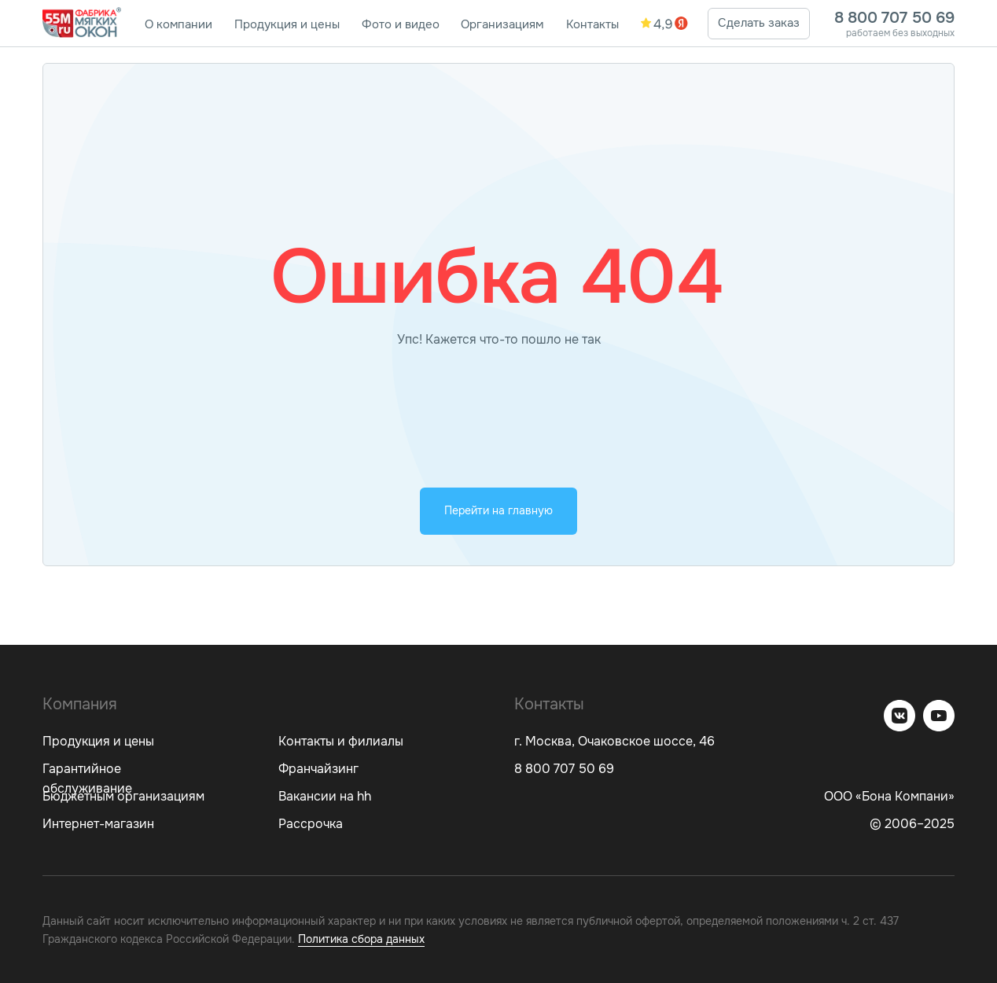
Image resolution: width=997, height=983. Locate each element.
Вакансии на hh (324, 796)
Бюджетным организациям (123, 796)
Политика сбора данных (361, 939)
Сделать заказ (759, 23)
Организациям (502, 24)
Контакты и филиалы (340, 741)
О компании (178, 24)
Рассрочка (310, 823)
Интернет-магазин (98, 823)
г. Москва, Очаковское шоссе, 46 (614, 741)
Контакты (592, 24)
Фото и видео (401, 24)
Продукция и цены (287, 24)
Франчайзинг (318, 768)
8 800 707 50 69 (894, 18)
